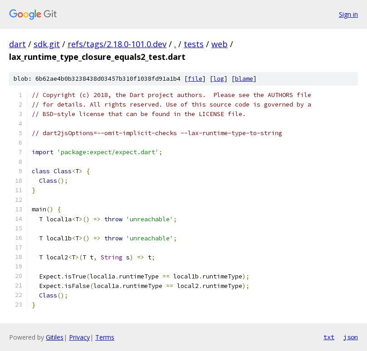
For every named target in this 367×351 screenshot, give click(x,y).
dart (17, 44)
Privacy (79, 337)
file (195, 79)
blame (244, 79)
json (350, 337)
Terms (104, 337)
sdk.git (47, 44)
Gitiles (55, 337)
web (219, 44)
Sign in (348, 14)
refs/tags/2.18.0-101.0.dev (117, 44)
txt (328, 337)
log (218, 79)
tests (194, 44)
